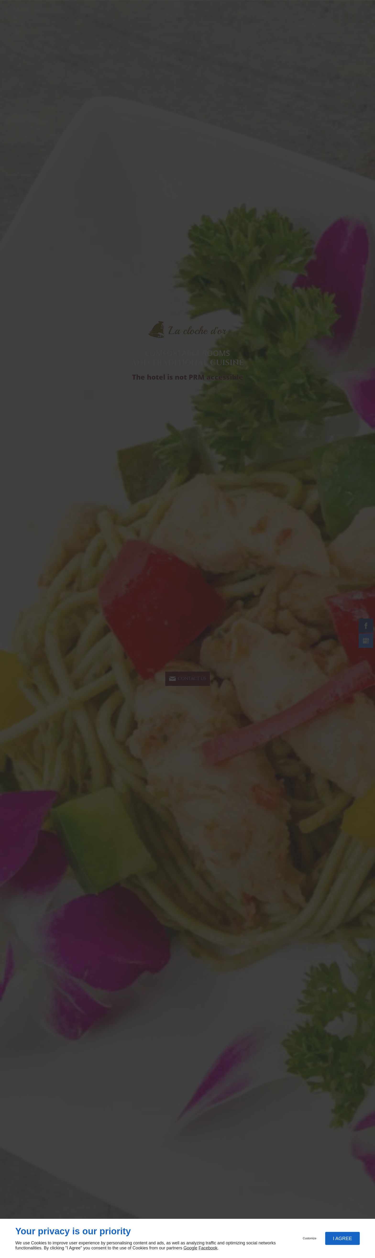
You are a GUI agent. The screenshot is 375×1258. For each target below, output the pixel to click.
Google (190, 1248)
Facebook (208, 1248)
